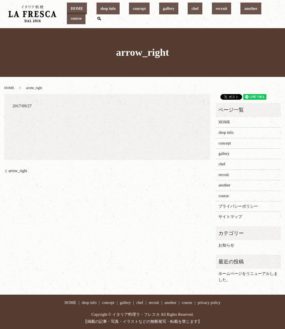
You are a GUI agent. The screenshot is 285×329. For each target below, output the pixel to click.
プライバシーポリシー (238, 206)
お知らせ (226, 245)
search (267, 14)
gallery (167, 14)
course (248, 14)
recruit (205, 14)
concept (145, 14)
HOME (98, 14)
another (226, 14)
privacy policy (209, 303)
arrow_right (17, 171)
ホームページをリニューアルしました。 (248, 277)
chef (186, 14)
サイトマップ (230, 217)
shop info (122, 14)
